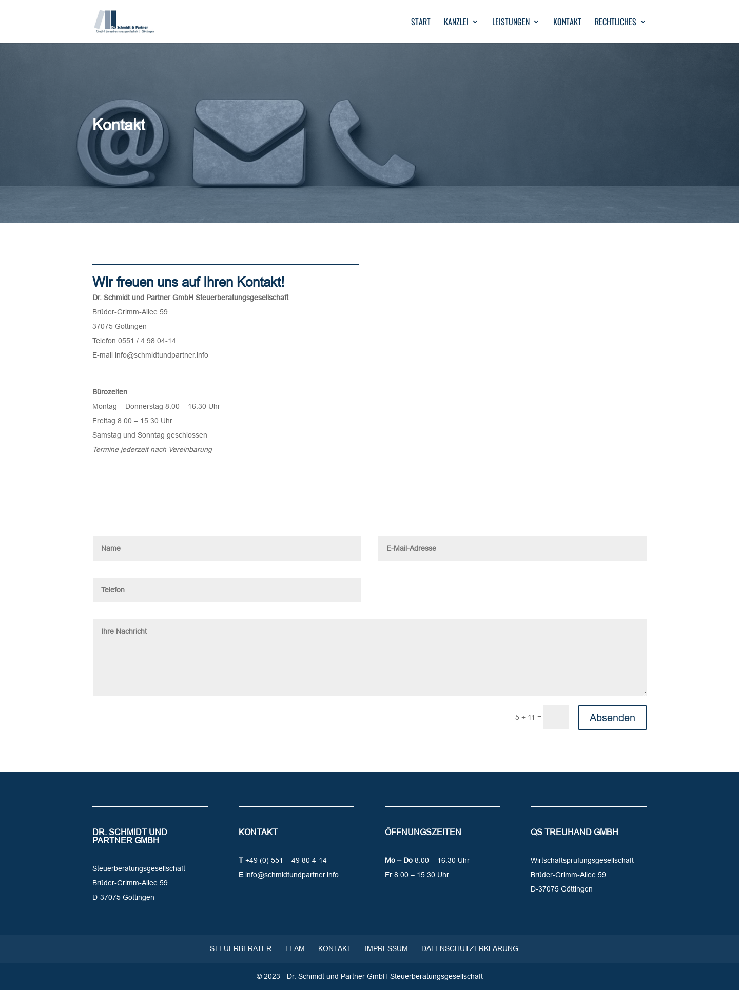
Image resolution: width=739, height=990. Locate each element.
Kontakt (567, 23)
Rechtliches (615, 23)
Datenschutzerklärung (469, 948)
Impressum (386, 948)
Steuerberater (240, 948)
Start (421, 23)
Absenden (612, 717)
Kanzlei (456, 23)
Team (295, 948)
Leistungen (511, 23)
